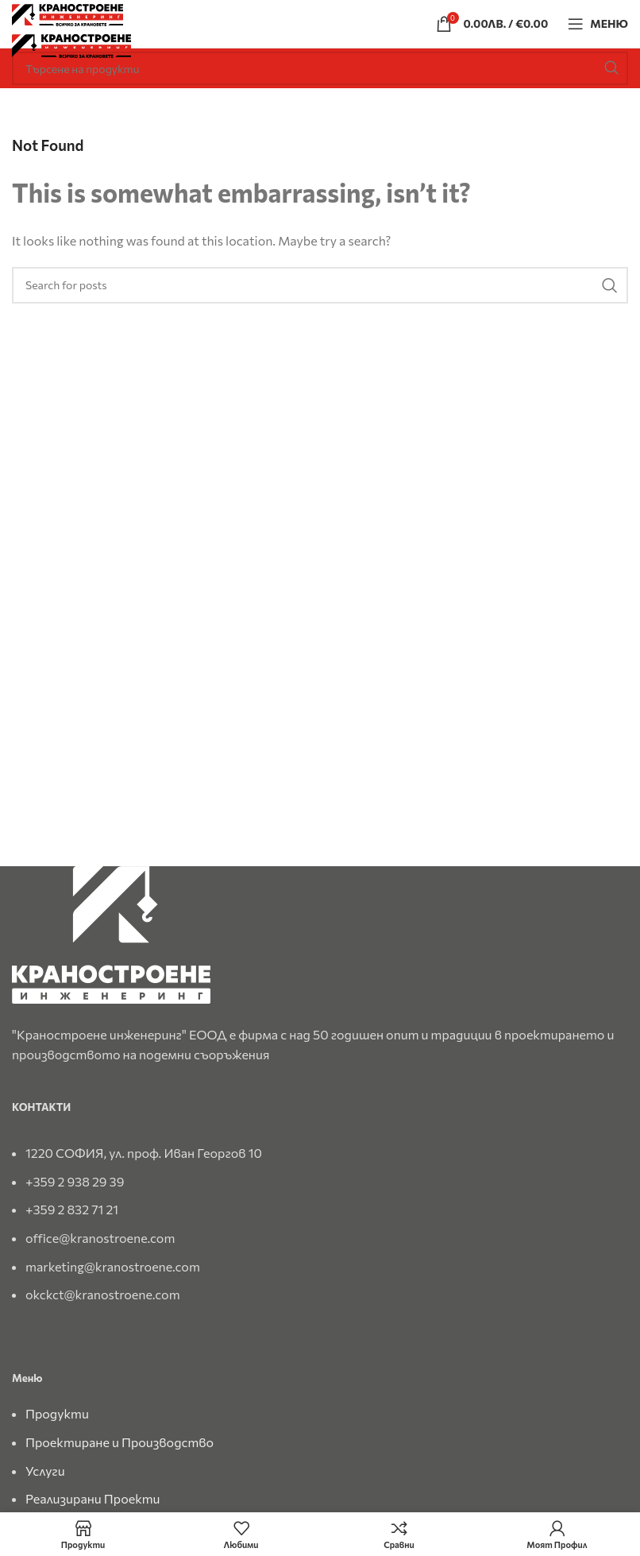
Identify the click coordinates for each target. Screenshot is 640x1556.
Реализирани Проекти (92, 1498)
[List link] (320, 1216)
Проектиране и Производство (119, 1442)
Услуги (45, 1470)
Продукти (57, 1413)
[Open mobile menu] (598, 24)
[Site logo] (67, 13)
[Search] (320, 68)
